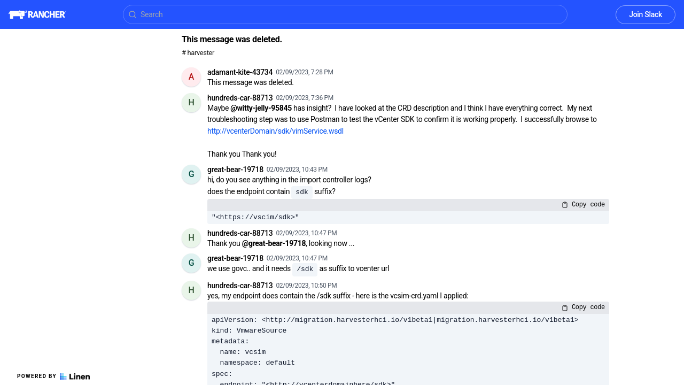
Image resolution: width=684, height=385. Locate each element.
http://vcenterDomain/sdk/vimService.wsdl (275, 131)
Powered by (53, 376)
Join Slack (645, 14)
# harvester (198, 53)
